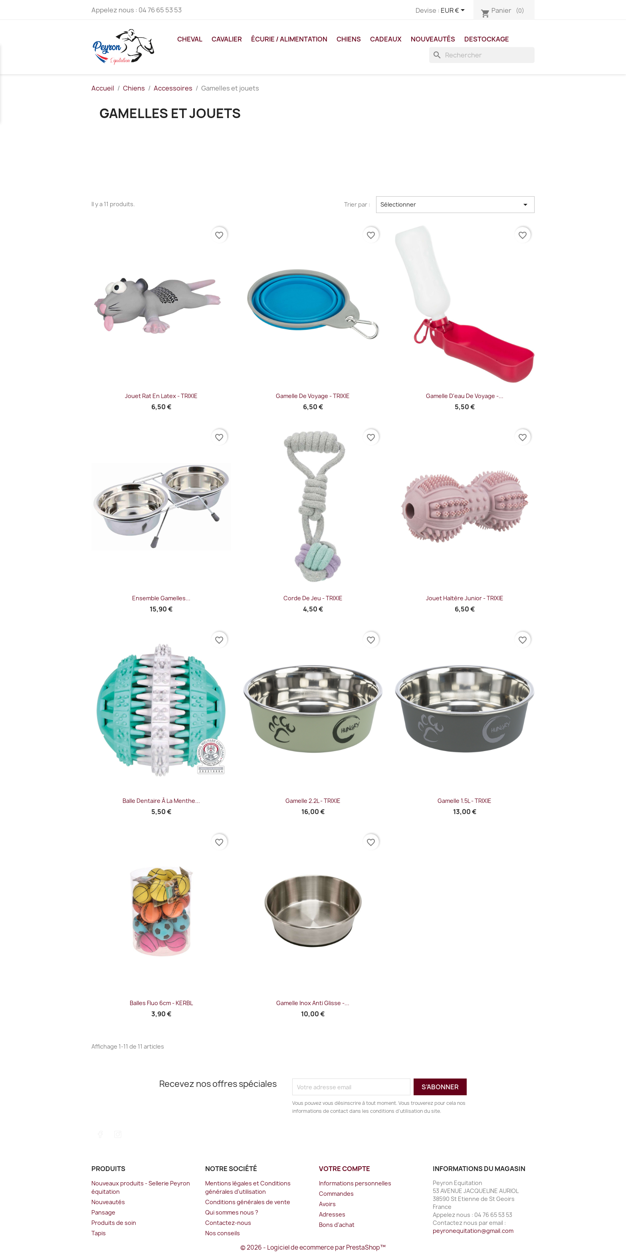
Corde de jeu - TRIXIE (313, 598)
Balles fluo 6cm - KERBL (161, 1003)
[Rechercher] (482, 55)
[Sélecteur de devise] (454, 11)
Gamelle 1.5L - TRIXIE (464, 800)
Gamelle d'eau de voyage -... (464, 396)
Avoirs (327, 1204)
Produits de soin (113, 1222)
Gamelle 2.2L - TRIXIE (313, 800)
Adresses (332, 1214)
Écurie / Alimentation (289, 39)
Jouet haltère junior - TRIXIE (464, 598)
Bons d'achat (337, 1224)
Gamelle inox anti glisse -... (312, 1003)
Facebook (100, 1134)
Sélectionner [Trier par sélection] (455, 204)
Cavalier (227, 39)
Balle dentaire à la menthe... (161, 800)
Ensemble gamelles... (161, 598)
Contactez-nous (228, 1222)
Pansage (103, 1212)
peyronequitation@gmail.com (473, 1230)
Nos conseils (222, 1233)
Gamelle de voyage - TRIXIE (313, 396)
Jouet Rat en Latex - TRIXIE (161, 396)
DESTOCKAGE (486, 39)
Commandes (336, 1193)
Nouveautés (433, 39)
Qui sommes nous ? (231, 1212)
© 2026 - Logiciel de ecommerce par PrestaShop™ (313, 1247)
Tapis (98, 1233)
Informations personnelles (355, 1183)
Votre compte (344, 1168)
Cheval (189, 39)
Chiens (349, 39)
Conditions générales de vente (247, 1202)
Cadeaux (386, 39)
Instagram (118, 1134)
